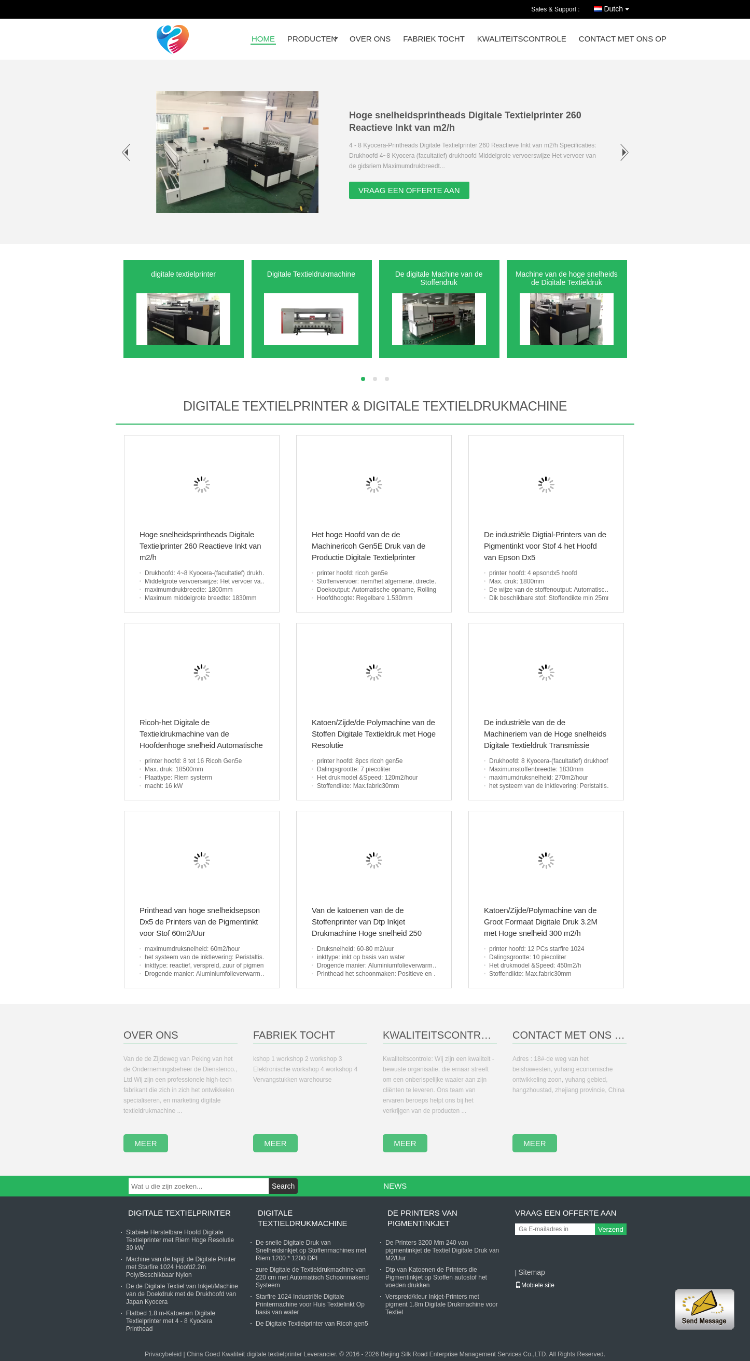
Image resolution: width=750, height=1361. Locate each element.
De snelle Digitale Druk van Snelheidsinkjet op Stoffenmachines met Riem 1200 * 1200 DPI (311, 1250)
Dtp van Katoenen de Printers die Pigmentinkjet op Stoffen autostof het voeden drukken (436, 1277)
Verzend (610, 1229)
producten (312, 39)
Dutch (619, 7)
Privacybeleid (163, 1354)
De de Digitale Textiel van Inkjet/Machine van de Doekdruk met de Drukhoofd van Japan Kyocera (182, 1294)
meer (145, 1143)
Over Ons (150, 1035)
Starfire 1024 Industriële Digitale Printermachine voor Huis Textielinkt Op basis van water (310, 1304)
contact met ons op (622, 39)
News (395, 1185)
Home (263, 39)
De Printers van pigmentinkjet (422, 1218)
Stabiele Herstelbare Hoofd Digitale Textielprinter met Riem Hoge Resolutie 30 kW (180, 1240)
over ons (370, 39)
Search (283, 1186)
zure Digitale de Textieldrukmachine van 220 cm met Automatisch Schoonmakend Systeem (312, 1277)
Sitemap (531, 1272)
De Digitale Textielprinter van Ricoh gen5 (312, 1323)
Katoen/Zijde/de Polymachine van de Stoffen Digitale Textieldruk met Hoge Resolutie (374, 734)
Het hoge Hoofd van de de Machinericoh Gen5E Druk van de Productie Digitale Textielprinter (368, 546)
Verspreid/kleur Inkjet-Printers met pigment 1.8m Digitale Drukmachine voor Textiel (441, 1304)
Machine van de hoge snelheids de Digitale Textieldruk (567, 278)
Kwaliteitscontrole (521, 39)
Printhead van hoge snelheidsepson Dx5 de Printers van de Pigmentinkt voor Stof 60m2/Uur (200, 921)
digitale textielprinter (183, 274)
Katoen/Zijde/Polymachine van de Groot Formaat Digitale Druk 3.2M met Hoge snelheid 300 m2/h (541, 921)
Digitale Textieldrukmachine (311, 274)
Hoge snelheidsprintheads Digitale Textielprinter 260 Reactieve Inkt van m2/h (200, 546)
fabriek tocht (434, 39)
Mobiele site (534, 1285)
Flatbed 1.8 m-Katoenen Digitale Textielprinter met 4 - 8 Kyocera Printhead (170, 1321)
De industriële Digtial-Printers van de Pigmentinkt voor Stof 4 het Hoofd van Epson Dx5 (545, 546)
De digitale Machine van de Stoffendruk (439, 278)
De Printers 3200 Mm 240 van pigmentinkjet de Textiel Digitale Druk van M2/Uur (442, 1250)
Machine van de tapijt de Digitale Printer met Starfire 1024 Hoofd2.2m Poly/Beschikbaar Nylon (181, 1267)
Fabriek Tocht (294, 1035)
